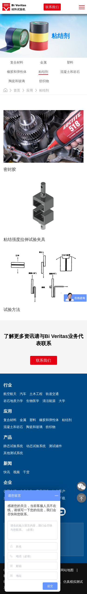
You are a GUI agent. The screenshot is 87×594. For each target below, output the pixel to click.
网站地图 (67, 570)
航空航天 (9, 394)
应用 (29, 90)
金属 (43, 62)
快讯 (6, 472)
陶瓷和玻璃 (17, 81)
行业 (7, 385)
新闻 (7, 463)
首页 (17, 90)
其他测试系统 (13, 453)
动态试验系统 (36, 446)
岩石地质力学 (13, 401)
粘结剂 (43, 72)
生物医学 (32, 401)
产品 (7, 437)
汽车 (23, 394)
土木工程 (35, 394)
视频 (16, 472)
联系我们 (52, 7)
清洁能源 (48, 401)
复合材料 (16, 62)
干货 (26, 472)
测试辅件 (55, 446)
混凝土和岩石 (70, 72)
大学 (62, 401)
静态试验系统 (13, 446)
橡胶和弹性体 (16, 72)
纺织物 (44, 81)
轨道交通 (52, 394)
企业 (7, 482)
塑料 (70, 62)
